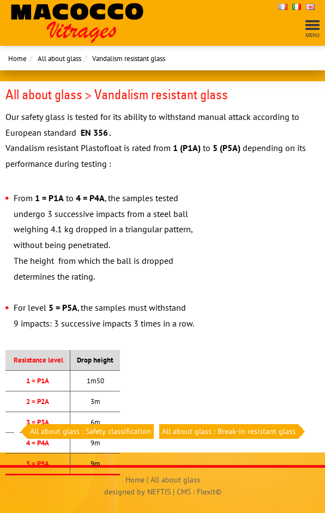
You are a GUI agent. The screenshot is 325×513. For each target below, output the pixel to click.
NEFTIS (159, 492)
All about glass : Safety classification (89, 431)
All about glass (59, 58)
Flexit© (209, 492)
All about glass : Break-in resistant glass (230, 431)
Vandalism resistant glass (128, 58)
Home (17, 58)
